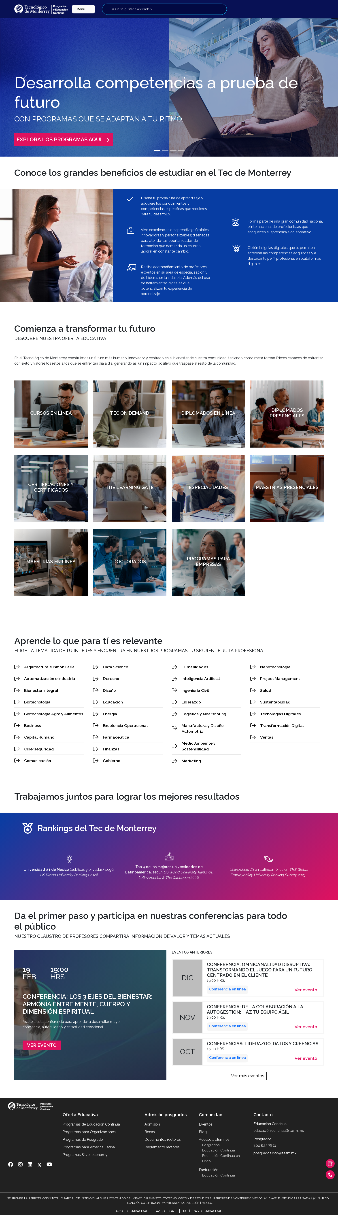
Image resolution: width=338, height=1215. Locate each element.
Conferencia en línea (227, 989)
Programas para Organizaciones (89, 1132)
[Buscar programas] (164, 9)
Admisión (152, 1124)
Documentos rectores (163, 1139)
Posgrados (210, 1145)
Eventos (206, 1124)
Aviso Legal (166, 1211)
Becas (150, 1132)
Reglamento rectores (162, 1147)
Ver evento (42, 1045)
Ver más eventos (247, 1075)
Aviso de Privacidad (132, 1211)
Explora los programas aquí (64, 139)
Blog (203, 1132)
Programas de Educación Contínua (91, 1124)
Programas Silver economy (85, 1155)
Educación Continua (218, 1150)
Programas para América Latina (89, 1147)
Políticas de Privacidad (202, 1211)
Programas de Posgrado (83, 1139)
